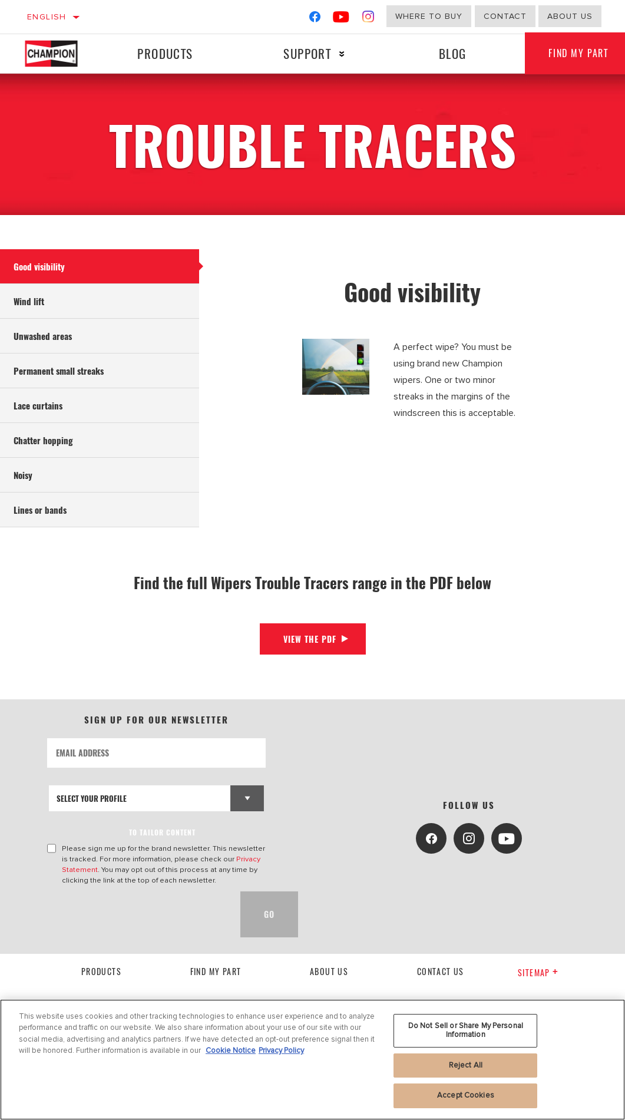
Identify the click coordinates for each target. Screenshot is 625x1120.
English (47, 17)
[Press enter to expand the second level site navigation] (342, 54)
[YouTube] (341, 19)
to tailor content (162, 832)
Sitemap (538, 972)
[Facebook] (315, 19)
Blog (453, 53)
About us (329, 971)
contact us (440, 971)
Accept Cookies (465, 1095)
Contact (505, 16)
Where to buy (428, 16)
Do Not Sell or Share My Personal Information (465, 1030)
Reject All (465, 1065)
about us (570, 16)
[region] (312, 1059)
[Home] (58, 53)
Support (307, 53)
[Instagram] (368, 19)
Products (165, 53)
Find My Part (216, 971)
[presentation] (136, 914)
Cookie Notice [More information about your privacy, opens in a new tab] (231, 1050)
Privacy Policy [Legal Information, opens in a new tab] (281, 1050)
